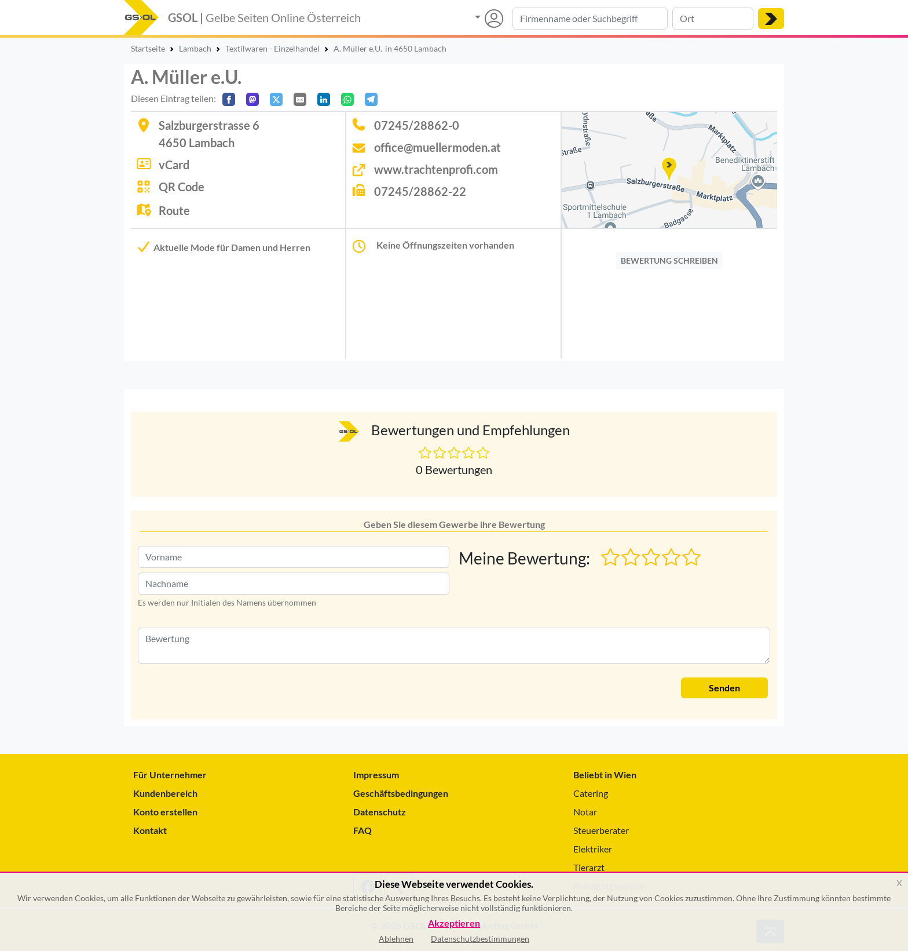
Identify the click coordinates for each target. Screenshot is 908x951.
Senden (724, 687)
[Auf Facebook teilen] (228, 99)
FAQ (362, 830)
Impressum (376, 774)
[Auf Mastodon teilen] (252, 99)
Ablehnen (396, 938)
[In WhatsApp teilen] (347, 99)
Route (174, 210)
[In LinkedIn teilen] (323, 99)
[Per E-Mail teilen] (300, 99)
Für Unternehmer (170, 774)
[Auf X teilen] (276, 99)
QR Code (181, 187)
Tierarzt (589, 867)
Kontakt (150, 830)
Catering (590, 793)
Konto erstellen (165, 811)
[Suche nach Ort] (712, 19)
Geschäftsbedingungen (400, 793)
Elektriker (592, 848)
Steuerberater (601, 830)
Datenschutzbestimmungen (480, 938)
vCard (174, 165)
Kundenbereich (165, 793)
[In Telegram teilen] (371, 99)
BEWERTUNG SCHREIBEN (669, 260)
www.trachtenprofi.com (436, 169)
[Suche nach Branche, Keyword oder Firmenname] (590, 19)
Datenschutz (379, 811)
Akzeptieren (454, 923)
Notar (585, 811)
